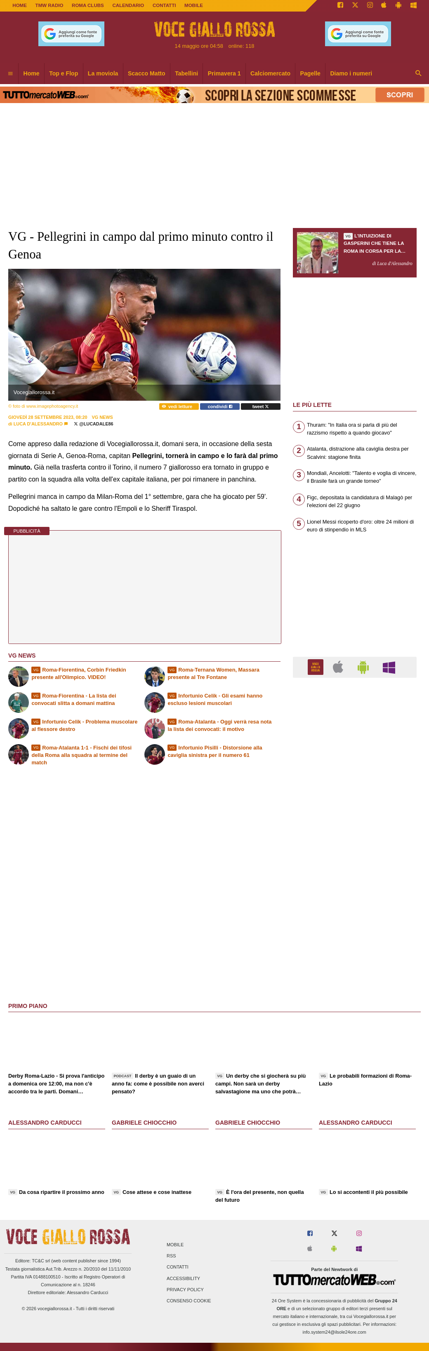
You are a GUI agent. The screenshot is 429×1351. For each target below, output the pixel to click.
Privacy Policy (185, 1289)
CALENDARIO (128, 5)
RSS (171, 1256)
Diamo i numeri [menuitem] (351, 73)
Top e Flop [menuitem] (63, 73)
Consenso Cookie (189, 1300)
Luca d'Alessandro (38, 423)
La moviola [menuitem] (103, 73)
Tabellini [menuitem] (186, 73)
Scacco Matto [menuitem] (146, 73)
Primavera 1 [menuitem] (224, 73)
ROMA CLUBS (88, 5)
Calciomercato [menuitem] (270, 73)
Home (19, 5)
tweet (260, 406)
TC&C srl (41, 1260)
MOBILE (193, 5)
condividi (220, 406)
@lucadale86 (93, 423)
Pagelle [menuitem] (310, 73)
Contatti (178, 1267)
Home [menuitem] (32, 73)
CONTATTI (164, 5)
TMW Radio (49, 5)
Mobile (175, 1245)
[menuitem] (10, 74)
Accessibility (183, 1278)
